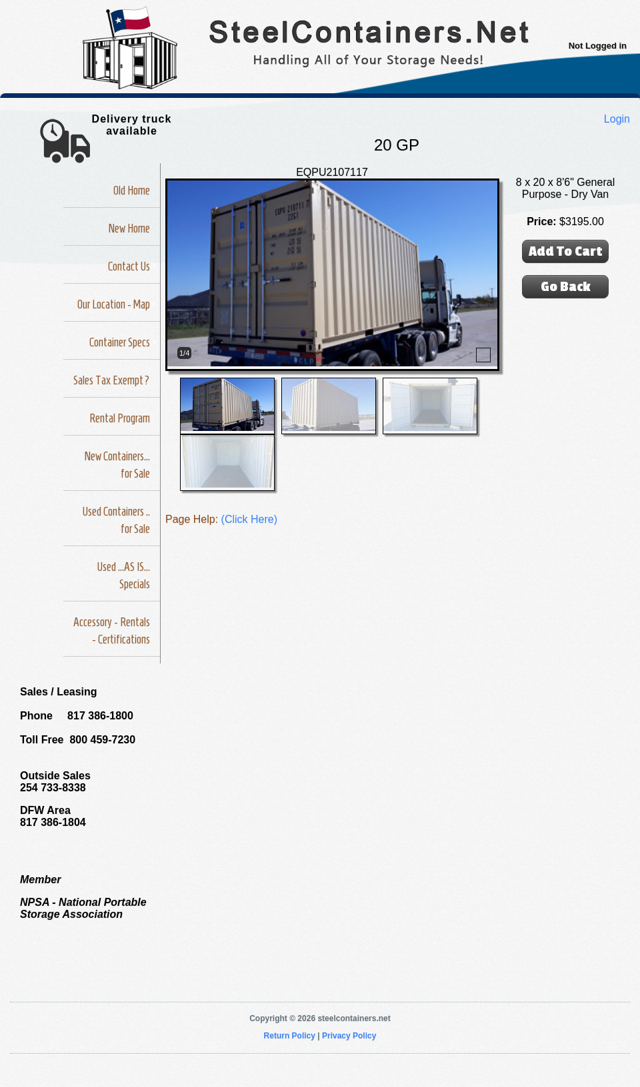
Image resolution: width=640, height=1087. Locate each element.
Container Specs (119, 342)
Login (617, 119)
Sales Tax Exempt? (111, 380)
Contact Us (129, 266)
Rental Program (119, 418)
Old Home (131, 190)
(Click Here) (249, 519)
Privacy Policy (349, 1035)
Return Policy (289, 1035)
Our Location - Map (113, 304)
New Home (129, 228)
